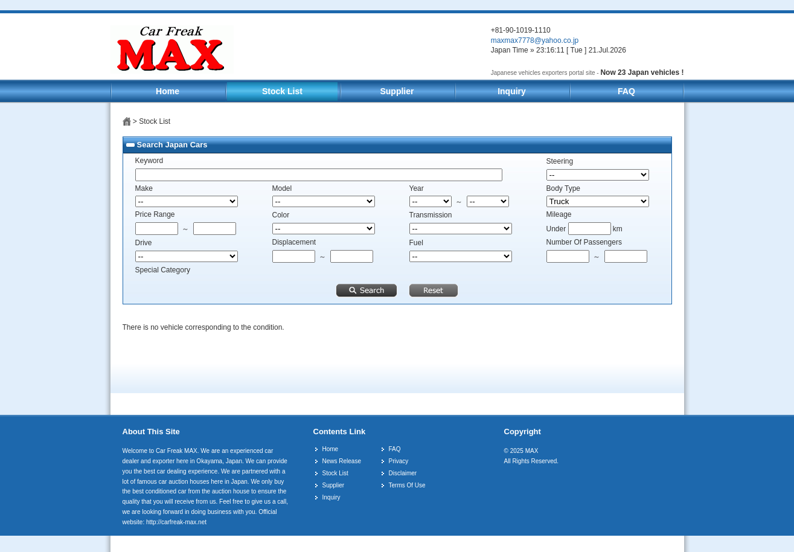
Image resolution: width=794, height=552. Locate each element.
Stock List (282, 91)
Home (167, 91)
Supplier (397, 91)
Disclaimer (403, 473)
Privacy (399, 461)
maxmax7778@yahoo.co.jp (535, 40)
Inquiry (512, 91)
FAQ (626, 91)
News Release (341, 461)
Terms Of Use (407, 485)
